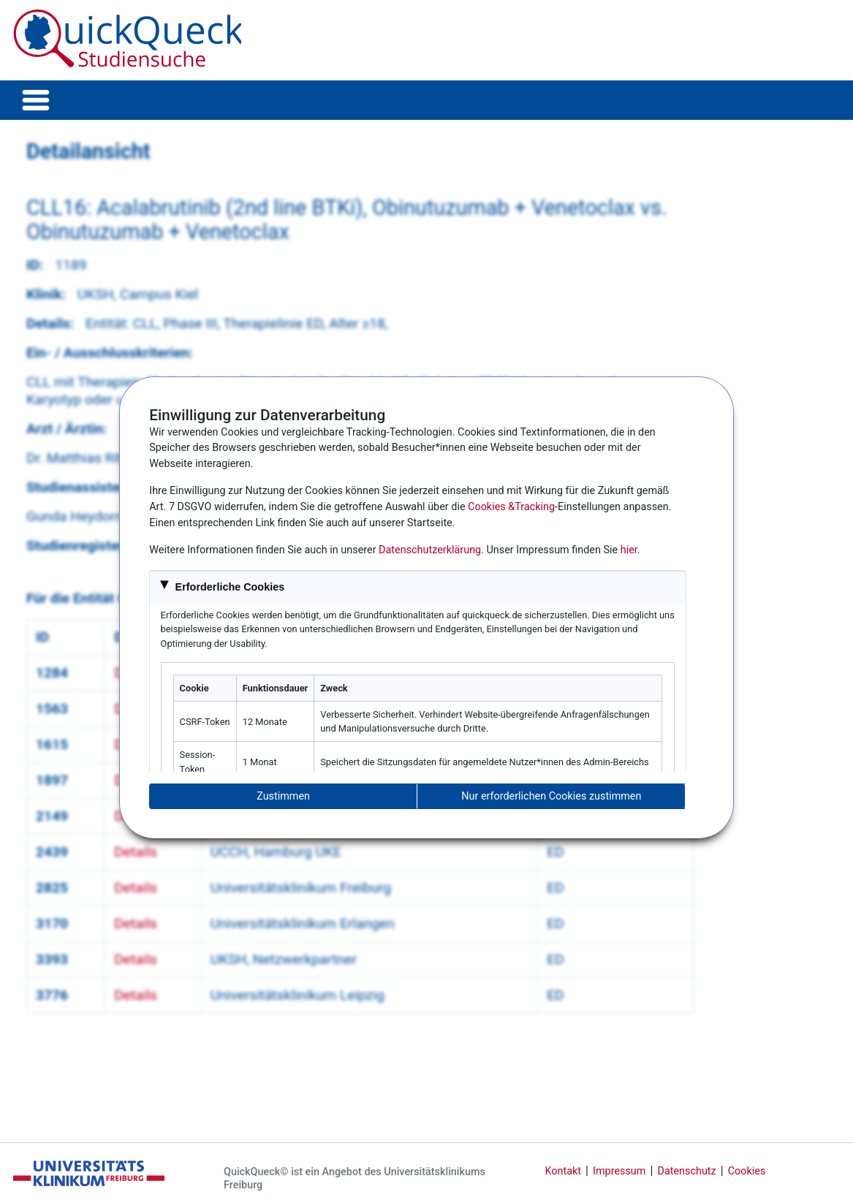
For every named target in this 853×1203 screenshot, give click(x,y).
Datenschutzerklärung (430, 550)
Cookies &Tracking (511, 507)
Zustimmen (283, 796)
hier (629, 550)
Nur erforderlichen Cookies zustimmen (551, 796)
